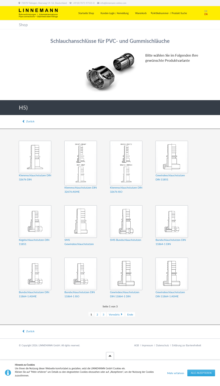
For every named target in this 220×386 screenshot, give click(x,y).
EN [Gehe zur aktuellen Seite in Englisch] (206, 14)
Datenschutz (162, 345)
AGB (136, 345)
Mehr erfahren (175, 373)
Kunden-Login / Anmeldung (115, 13)
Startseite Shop (86, 13)
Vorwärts (114, 314)
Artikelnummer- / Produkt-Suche (170, 13)
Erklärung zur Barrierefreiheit (186, 345)
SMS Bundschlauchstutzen (125, 239)
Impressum (147, 345)
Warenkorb (141, 13)
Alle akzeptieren (201, 372)
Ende (130, 314)
